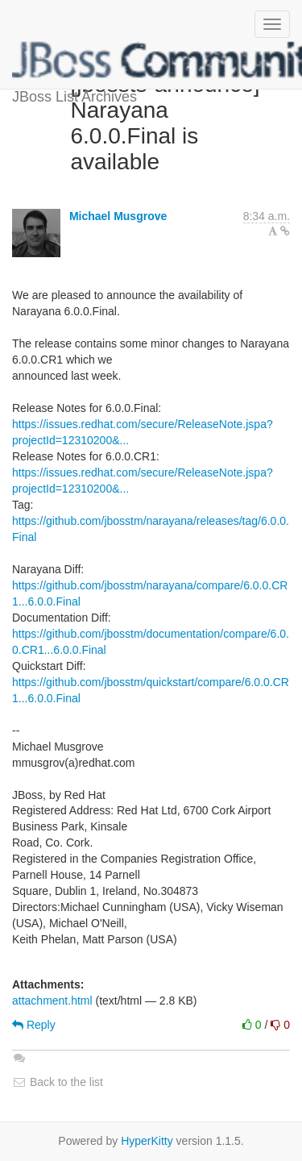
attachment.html (52, 1000)
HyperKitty (147, 1140)
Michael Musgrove (118, 216)
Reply (34, 1024)
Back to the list (57, 1082)
